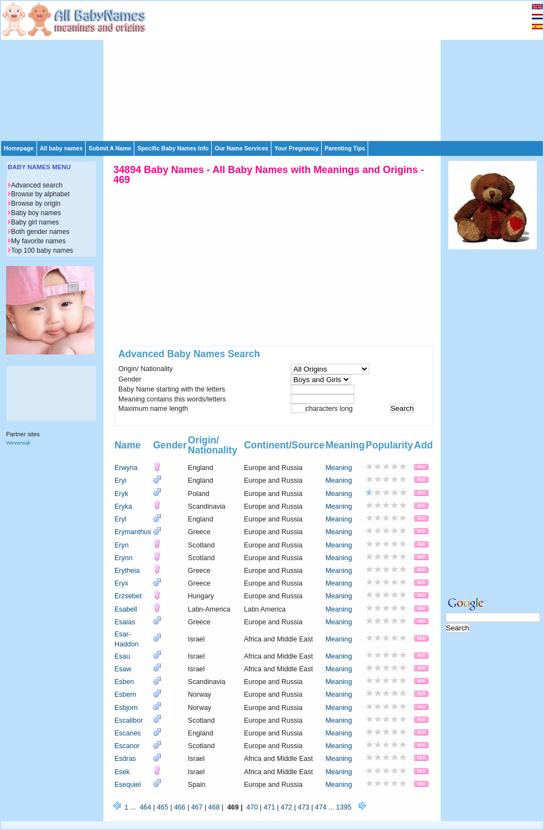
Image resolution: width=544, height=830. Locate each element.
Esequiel (127, 785)
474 (321, 807)
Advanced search (36, 185)
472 (286, 807)
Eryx (121, 583)
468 (214, 807)
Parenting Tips (345, 148)
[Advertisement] (221, 70)
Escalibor (128, 720)
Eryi (120, 480)
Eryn (121, 545)
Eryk (121, 494)
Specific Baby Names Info (172, 148)
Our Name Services (241, 148)
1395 (344, 807)
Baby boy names (36, 213)
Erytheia (127, 571)
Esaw (123, 669)
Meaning (339, 468)
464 (145, 807)
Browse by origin (35, 203)
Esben (124, 682)
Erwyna (126, 468)
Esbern (125, 694)
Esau (122, 656)
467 (197, 807)
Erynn (123, 558)
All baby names (61, 148)
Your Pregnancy (296, 148)
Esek (122, 772)
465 (163, 807)
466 (180, 807)
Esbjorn (126, 708)
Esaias (124, 622)
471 (269, 807)
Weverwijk (18, 443)
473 (304, 807)
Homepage (19, 148)
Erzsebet (128, 596)
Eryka (123, 506)
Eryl (120, 519)
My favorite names (38, 241)
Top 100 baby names (42, 250)
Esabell (125, 609)
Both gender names (40, 232)
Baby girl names (35, 222)
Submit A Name (109, 148)
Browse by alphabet (40, 194)
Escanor (127, 746)
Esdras (125, 759)
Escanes (127, 733)
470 (252, 807)
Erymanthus (132, 532)
